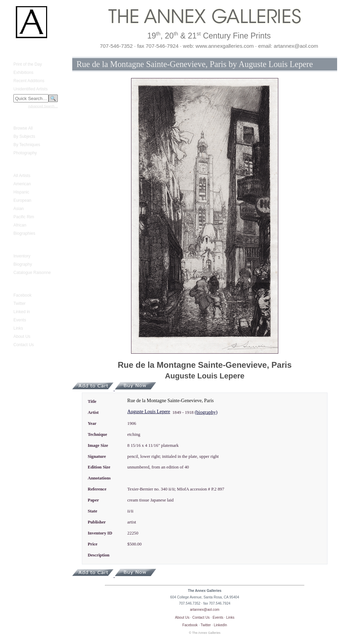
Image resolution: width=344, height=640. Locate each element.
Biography (22, 264)
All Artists (21, 175)
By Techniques (26, 144)
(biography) (206, 412)
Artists (15, 165)
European (22, 200)
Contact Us (23, 344)
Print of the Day (27, 64)
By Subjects (24, 136)
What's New (20, 54)
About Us (21, 336)
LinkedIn (220, 625)
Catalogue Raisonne (32, 272)
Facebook (22, 295)
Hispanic (21, 192)
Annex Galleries (24, 285)
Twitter (19, 303)
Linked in (21, 311)
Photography (25, 153)
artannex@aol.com (204, 609)
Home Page (20, 47)
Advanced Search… (43, 106)
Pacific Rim (23, 216)
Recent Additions (28, 80)
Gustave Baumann (26, 245)
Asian (18, 208)
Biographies (24, 233)
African (19, 225)
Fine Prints (19, 117)
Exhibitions (23, 72)
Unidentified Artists (30, 89)
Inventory (21, 256)
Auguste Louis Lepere (148, 411)
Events (19, 320)
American (22, 183)
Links (18, 328)
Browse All (23, 128)
